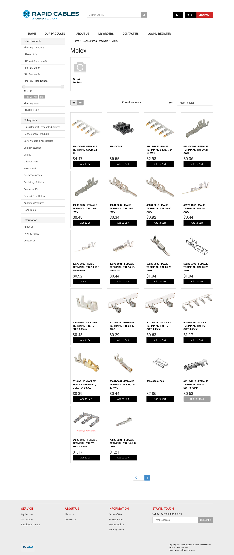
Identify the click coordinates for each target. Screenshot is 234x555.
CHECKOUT (205, 14)
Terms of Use (115, 514)
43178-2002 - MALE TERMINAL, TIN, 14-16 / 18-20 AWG (86, 267)
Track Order (27, 519)
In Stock (33, 74)
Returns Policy (31, 233)
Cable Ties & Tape (33, 175)
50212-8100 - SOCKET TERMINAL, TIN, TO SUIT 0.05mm (158, 325)
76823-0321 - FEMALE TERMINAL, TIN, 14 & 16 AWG (123, 443)
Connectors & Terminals (36, 133)
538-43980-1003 (155, 381)
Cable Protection (32, 147)
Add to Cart (86, 164)
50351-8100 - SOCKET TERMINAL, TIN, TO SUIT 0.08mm (195, 325)
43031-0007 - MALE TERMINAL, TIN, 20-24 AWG (122, 208)
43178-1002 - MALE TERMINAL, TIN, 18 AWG (194, 208)
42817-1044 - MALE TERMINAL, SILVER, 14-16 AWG (159, 149)
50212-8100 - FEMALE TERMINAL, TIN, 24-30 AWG (122, 325)
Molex (32, 54)
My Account (27, 514)
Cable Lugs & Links (34, 182)
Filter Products (32, 41)
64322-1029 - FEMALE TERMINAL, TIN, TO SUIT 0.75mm (195, 384)
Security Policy (116, 529)
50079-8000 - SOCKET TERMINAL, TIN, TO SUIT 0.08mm (85, 325)
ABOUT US (82, 34)
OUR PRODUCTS (56, 34)
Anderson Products (34, 203)
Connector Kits (31, 189)
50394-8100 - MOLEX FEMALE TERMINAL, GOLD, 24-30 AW (84, 384)
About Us (28, 226)
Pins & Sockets (36, 61)
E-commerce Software (178, 550)
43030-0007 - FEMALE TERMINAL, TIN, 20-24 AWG (85, 208)
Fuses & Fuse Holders (35, 196)
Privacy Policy (116, 519)
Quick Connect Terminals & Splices (42, 127)
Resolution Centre (30, 524)
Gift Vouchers (31, 161)
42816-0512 (116, 146)
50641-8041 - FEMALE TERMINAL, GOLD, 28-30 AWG (122, 384)
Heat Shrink (30, 168)
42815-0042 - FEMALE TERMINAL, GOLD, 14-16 (85, 149)
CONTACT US (131, 34)
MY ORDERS (106, 34)
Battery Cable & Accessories (38, 140)
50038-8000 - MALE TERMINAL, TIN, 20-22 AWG (158, 267)
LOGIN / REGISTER (159, 34)
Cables (27, 154)
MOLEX (32, 110)
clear (42, 96)
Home (76, 40)
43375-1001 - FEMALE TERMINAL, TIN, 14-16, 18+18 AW (122, 267)
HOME (32, 34)
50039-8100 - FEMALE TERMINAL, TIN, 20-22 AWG (195, 267)
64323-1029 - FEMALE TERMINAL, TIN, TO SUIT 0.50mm (85, 443)
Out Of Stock (197, 398)
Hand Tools (30, 209)
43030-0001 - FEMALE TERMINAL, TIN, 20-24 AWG (195, 149)
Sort (171, 102)
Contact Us (29, 240)
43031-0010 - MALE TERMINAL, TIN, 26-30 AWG (158, 208)
